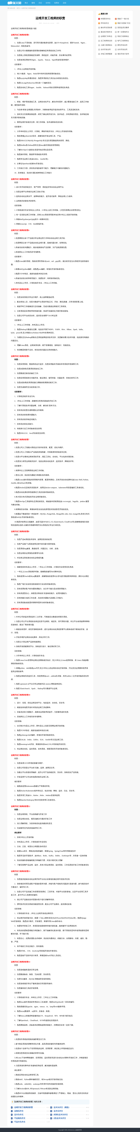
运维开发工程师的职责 (23, 1107)
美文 (26, 3)
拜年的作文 (105, 23)
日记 (40, 3)
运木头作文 (58, 1111)
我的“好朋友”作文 (123, 23)
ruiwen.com (73, 1130)
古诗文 (48, 3)
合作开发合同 (106, 49)
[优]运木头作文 (60, 1118)
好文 (18, 8)
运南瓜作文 (19, 1111)
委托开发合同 (122, 45)
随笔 (33, 3)
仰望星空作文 (106, 19)
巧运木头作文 (19, 1122)
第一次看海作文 (123, 32)
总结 (64, 3)
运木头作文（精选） (62, 1107)
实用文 (56, 3)
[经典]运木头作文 (61, 1115)
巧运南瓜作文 (19, 1118)
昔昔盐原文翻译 (123, 27)
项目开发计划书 (123, 54)
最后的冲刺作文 (106, 32)
